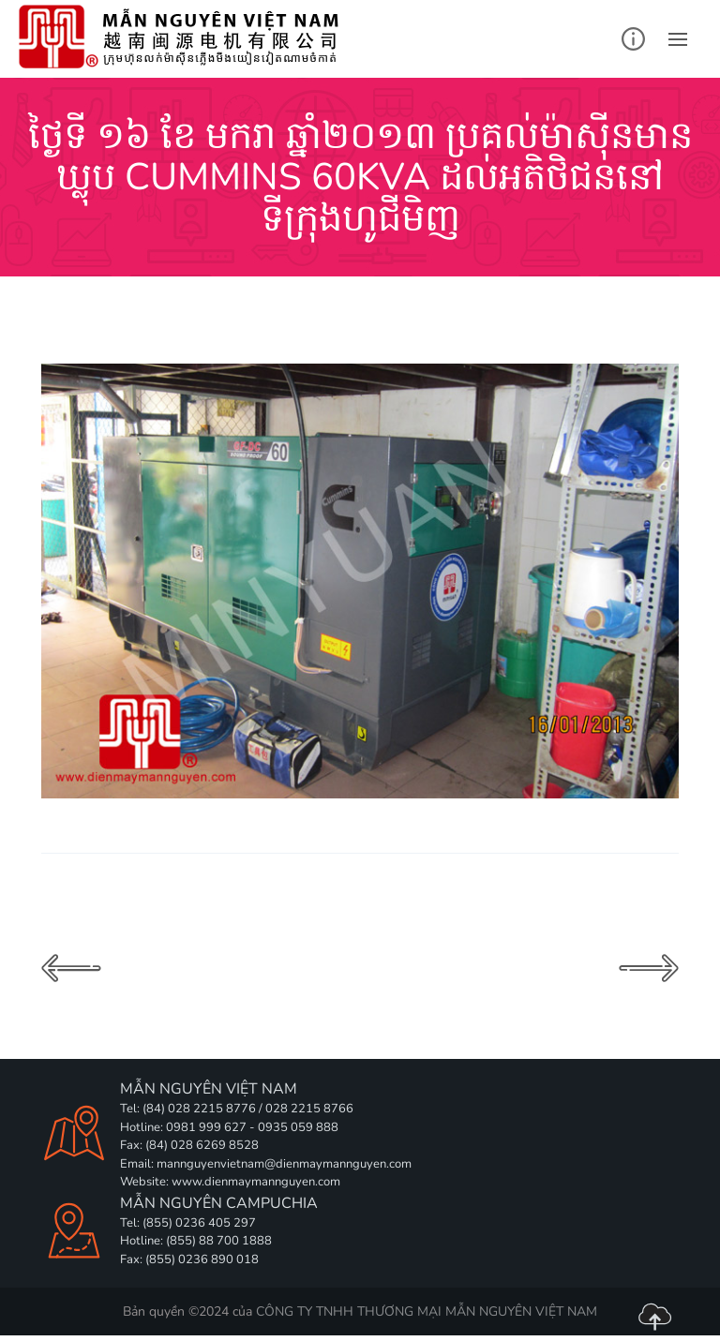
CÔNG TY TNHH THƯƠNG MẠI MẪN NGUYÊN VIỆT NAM (426, 1311)
